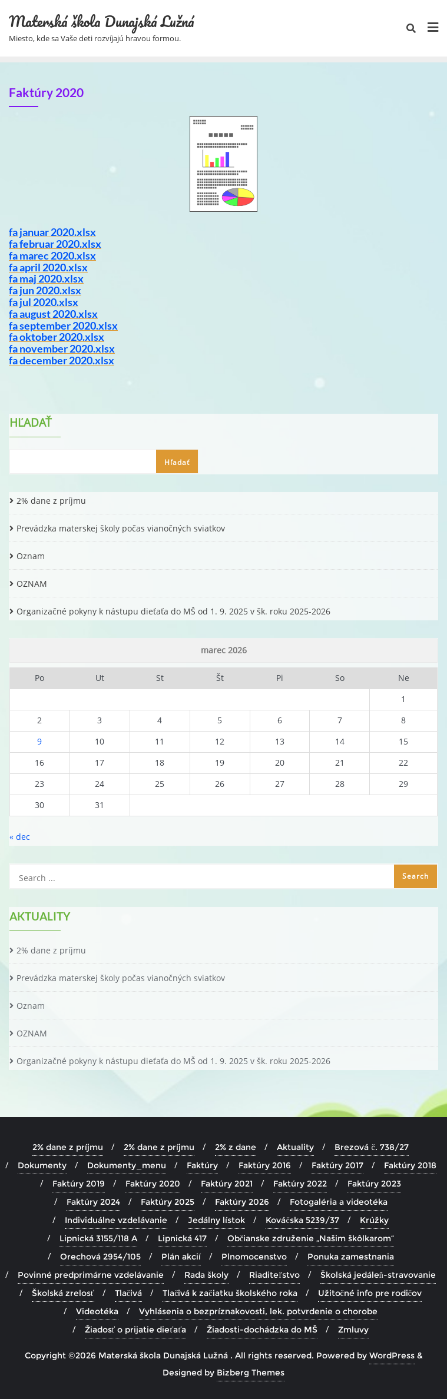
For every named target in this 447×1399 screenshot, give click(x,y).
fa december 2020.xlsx (61, 360)
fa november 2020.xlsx (62, 348)
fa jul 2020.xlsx (43, 301)
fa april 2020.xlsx (48, 267)
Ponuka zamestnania (350, 1256)
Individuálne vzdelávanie (116, 1220)
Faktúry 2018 (410, 1165)
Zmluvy (353, 1329)
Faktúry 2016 (265, 1165)
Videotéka (97, 1311)
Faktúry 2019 (78, 1183)
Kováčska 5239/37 (302, 1220)
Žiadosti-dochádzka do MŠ (262, 1329)
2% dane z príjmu (51, 500)
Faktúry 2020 (152, 1183)
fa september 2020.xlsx (63, 325)
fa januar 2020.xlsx (52, 231)
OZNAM (31, 583)
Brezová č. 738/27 (371, 1147)
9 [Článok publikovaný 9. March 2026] (39, 741)
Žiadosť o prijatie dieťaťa (136, 1329)
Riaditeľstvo (274, 1275)
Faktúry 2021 (227, 1183)
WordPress (392, 1355)
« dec (19, 836)
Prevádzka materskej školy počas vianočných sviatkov (120, 528)
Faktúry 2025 (167, 1202)
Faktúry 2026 (242, 1202)
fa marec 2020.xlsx (52, 255)
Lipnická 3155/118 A (98, 1238)
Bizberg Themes (250, 1372)
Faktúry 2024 (93, 1202)
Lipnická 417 (182, 1238)
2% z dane (235, 1147)
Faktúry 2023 (374, 1183)
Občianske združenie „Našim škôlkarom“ (310, 1238)
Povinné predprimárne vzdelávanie (91, 1275)
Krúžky (374, 1220)
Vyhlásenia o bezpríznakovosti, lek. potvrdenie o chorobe (258, 1311)
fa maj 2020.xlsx (46, 278)
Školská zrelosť (63, 1293)
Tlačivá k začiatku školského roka (230, 1293)
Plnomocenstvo (254, 1256)
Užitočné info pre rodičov (370, 1293)
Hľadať (30, 423)
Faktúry (202, 1165)
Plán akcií (181, 1256)
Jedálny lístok (216, 1220)
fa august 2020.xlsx (53, 313)
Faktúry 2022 (300, 1183)
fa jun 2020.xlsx (45, 290)
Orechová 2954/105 (100, 1256)
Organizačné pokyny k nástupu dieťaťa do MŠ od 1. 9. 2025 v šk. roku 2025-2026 (173, 611)
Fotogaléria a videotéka (339, 1202)
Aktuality (295, 1147)
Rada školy (206, 1275)
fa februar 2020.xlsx (55, 243)
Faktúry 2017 (337, 1165)
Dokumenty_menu (126, 1165)
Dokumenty (42, 1165)
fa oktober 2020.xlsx (56, 336)
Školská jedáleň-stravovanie (378, 1275)
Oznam (30, 555)
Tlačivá (128, 1293)
